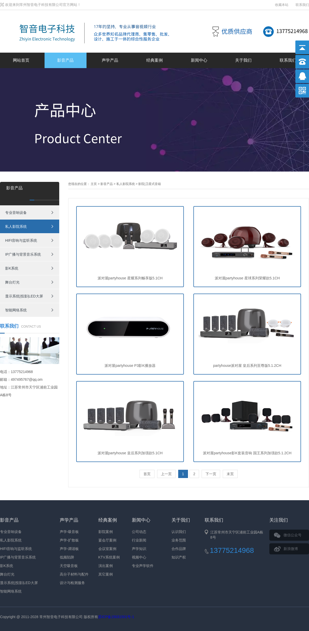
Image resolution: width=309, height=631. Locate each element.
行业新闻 (139, 540)
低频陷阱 (67, 557)
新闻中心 (199, 60)
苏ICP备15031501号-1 (116, 617)
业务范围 (178, 540)
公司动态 (139, 532)
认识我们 (178, 532)
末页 (230, 474)
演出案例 (105, 566)
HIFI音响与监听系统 (21, 240)
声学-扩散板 (69, 540)
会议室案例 (107, 549)
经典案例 (154, 60)
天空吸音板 (69, 566)
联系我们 (302, 5)
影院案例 (105, 532)
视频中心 (139, 557)
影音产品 (65, 60)
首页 (147, 474)
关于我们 (243, 60)
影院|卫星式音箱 (149, 184)
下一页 (210, 474)
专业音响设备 (16, 213)
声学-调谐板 (69, 549)
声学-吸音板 (69, 532)
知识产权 (178, 557)
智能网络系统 (16, 310)
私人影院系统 (16, 226)
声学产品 (110, 60)
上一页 (166, 474)
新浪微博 (291, 549)
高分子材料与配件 (74, 574)
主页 (94, 184)
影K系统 (11, 268)
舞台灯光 (12, 282)
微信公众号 (293, 535)
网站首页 (21, 60)
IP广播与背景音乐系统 (23, 254)
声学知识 (139, 549)
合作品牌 (178, 549)
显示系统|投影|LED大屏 (24, 296)
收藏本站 (281, 5)
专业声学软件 (142, 566)
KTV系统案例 (109, 557)
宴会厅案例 (107, 540)
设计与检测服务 (72, 583)
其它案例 (105, 574)
